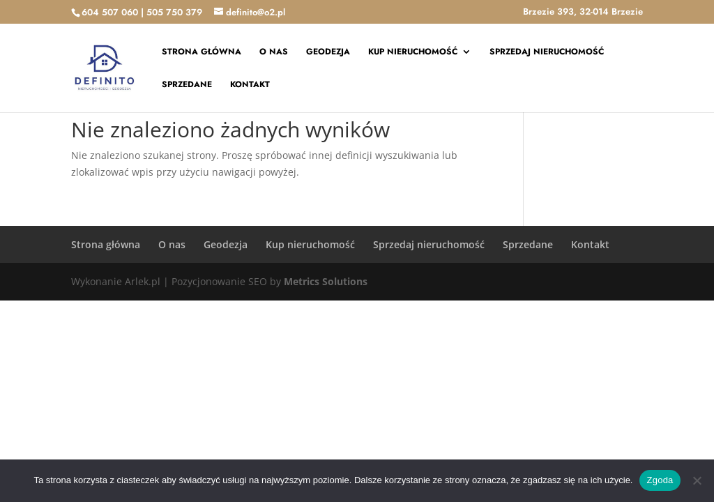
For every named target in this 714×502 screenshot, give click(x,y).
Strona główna (201, 52)
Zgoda (659, 480)
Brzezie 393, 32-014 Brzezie (583, 12)
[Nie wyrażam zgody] (697, 480)
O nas (273, 52)
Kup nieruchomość (412, 52)
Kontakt (250, 85)
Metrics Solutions (325, 281)
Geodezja (328, 52)
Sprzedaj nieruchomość (546, 52)
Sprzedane (187, 85)
